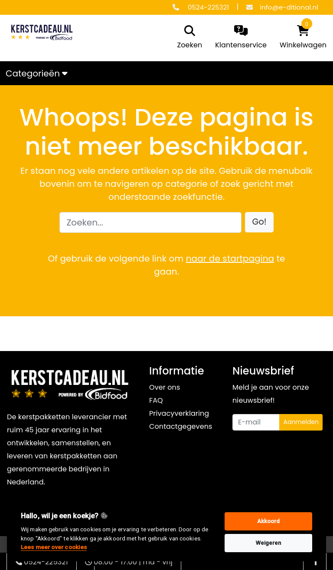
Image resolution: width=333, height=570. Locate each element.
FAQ (156, 400)
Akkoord (268, 521)
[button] (259, 222)
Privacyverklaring (179, 413)
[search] (187, 37)
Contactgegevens (180, 426)
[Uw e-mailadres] (256, 422)
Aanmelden (301, 422)
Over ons (164, 387)
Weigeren (268, 543)
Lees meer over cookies (54, 546)
